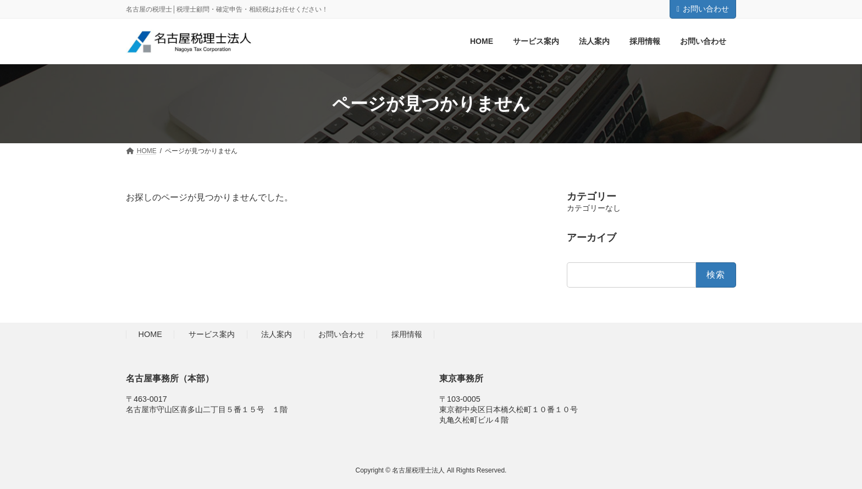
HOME (150, 334)
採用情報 (406, 334)
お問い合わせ (703, 8)
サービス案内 (212, 334)
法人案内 (276, 334)
